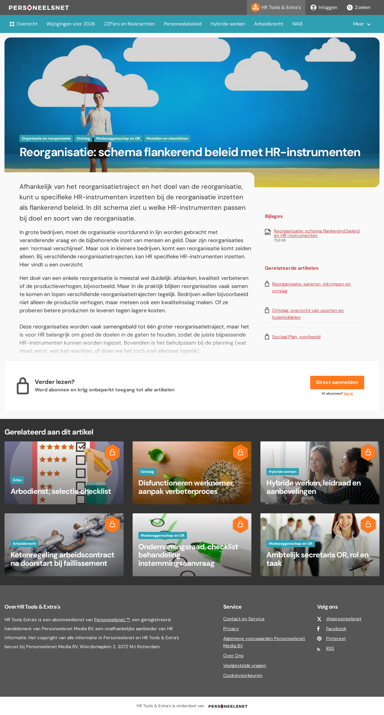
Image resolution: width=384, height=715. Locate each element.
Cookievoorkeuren (242, 675)
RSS (330, 648)
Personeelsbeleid (183, 24)
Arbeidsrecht (268, 24)
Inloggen (323, 7)
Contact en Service (244, 619)
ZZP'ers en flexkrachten (129, 24)
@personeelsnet (344, 619)
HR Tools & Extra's (276, 7)
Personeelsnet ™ (112, 620)
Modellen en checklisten (167, 138)
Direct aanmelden (337, 382)
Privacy (231, 629)
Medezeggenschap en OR (118, 138)
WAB (297, 24)
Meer (358, 24)
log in (348, 393)
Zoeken (358, 7)
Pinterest (336, 639)
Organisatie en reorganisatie (46, 138)
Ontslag (83, 138)
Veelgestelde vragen (244, 666)
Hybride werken (228, 24)
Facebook (336, 629)
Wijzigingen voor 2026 (70, 24)
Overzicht (23, 24)
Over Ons (233, 656)
